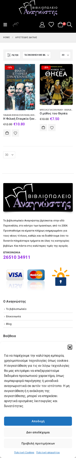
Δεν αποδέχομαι (38, 432)
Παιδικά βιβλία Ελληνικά (16, 115)
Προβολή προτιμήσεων (38, 443)
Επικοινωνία (13, 316)
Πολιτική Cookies (24, 452)
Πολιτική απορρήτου (48, 452)
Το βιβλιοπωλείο (16, 308)
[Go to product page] (19, 87)
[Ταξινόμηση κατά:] (36, 55)
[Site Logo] (38, 8)
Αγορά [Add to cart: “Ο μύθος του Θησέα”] (43, 127)
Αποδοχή (38, 421)
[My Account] (42, 24)
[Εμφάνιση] (65, 55)
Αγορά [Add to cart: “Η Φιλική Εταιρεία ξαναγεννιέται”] (7, 133)
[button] (70, 347)
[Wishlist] (51, 24)
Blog (9, 323)
